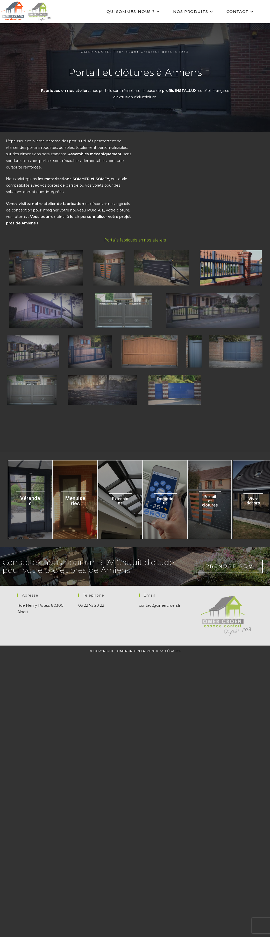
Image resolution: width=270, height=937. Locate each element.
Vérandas (30, 786)
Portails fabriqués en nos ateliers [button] (135, 240)
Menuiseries (75, 786)
